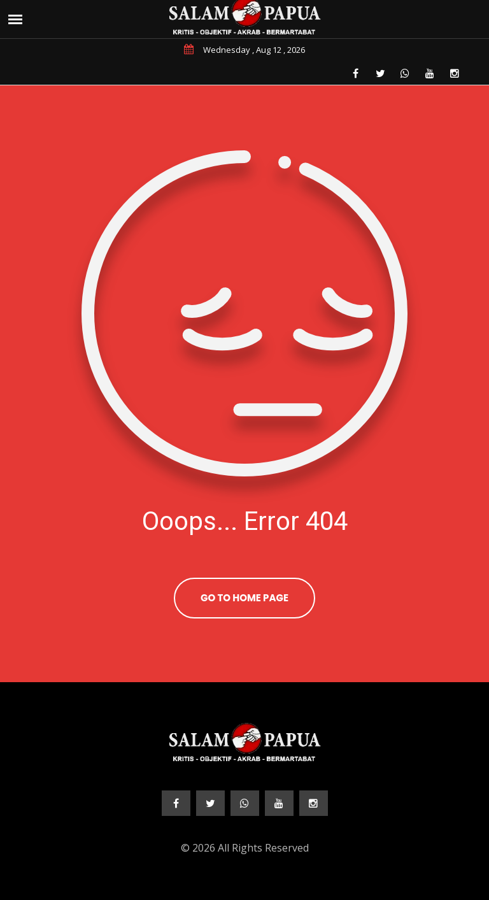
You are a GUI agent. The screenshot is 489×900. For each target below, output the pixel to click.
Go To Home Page (244, 597)
